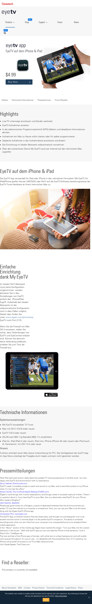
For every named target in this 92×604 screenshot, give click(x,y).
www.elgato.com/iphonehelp (19, 317)
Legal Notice (70, 588)
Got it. (46, 600)
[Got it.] (89, 597)
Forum (60, 22)
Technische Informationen (23, 100)
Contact (27, 588)
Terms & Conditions (54, 588)
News (76, 22)
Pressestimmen (44, 100)
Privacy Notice (38, 588)
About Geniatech (9, 588)
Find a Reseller (61, 100)
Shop (28, 20)
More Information (61, 596)
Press (80, 588)
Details (5, 100)
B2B (20, 588)
